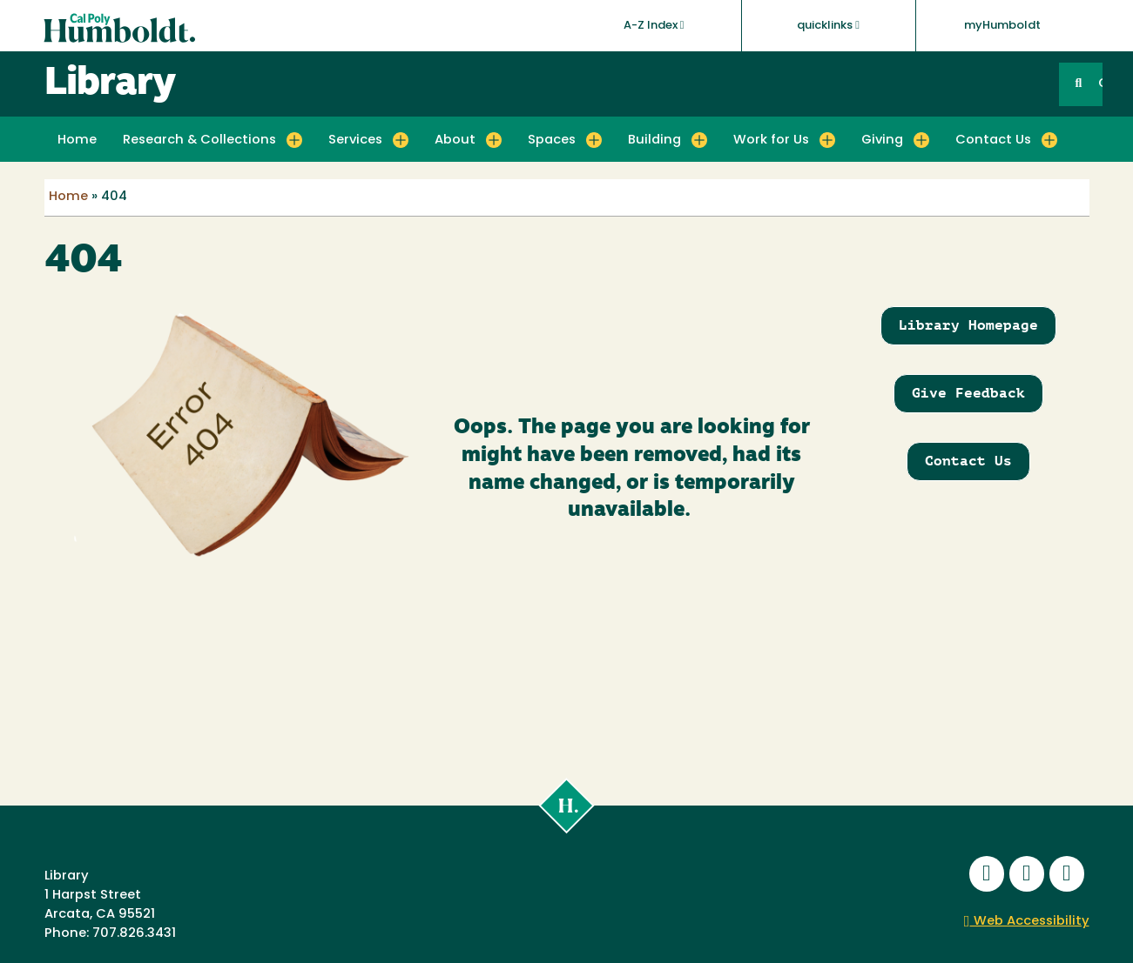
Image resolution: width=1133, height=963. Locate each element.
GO (1100, 83)
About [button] (455, 140)
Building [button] (654, 140)
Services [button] (355, 140)
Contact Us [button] (993, 140)
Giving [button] (882, 140)
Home (77, 140)
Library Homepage (968, 325)
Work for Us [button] (771, 140)
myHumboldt (1002, 25)
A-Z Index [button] (654, 25)
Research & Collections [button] (199, 140)
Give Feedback (968, 393)
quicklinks (828, 25)
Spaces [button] (552, 140)
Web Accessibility (1026, 921)
